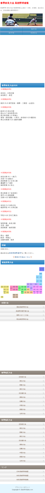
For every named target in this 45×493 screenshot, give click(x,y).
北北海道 (42, 268)
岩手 (41, 277)
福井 (28, 286)
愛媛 (14, 294)
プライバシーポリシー (22, 487)
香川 (17, 294)
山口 (11, 288)
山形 (37, 281)
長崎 (2, 286)
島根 (14, 286)
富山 (31, 284)
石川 (28, 284)
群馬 (34, 286)
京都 (22, 286)
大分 (7, 289)
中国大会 (23, 405)
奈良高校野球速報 (22, 479)
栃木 (37, 286)
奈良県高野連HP (15, 253)
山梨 (34, 289)
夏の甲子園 (11, 32)
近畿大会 (23, 401)
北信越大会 (22, 393)
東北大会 (23, 381)
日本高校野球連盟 (22, 471)
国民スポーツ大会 (22, 315)
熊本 (5, 289)
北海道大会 (22, 377)
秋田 (37, 277)
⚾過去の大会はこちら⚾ (22, 257)
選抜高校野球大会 (22, 307)
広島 (14, 289)
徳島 (17, 297)
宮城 (41, 281)
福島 (41, 284)
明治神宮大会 (34, 32)
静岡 (31, 292)
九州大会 (23, 413)
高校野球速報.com (27, 489)
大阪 (22, 289)
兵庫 (19, 288)
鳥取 (17, 286)
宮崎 (7, 292)
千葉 (41, 289)
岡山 (17, 289)
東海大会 (23, 397)
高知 (14, 297)
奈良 (25, 289)
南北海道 (42, 269)
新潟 (36, 284)
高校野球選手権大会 (22, 311)
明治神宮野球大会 (22, 319)
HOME (11, 29)
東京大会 (23, 389)
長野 (31, 288)
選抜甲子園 (33, 29)
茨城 (41, 286)
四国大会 (23, 409)
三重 (25, 292)
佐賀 (5, 286)
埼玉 (37, 289)
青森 (41, 273)
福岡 (7, 286)
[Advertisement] (22, 58)
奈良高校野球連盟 (22, 475)
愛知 (28, 292)
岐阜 (28, 289)
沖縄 (2, 297)
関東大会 (23, 385)
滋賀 (25, 286)
